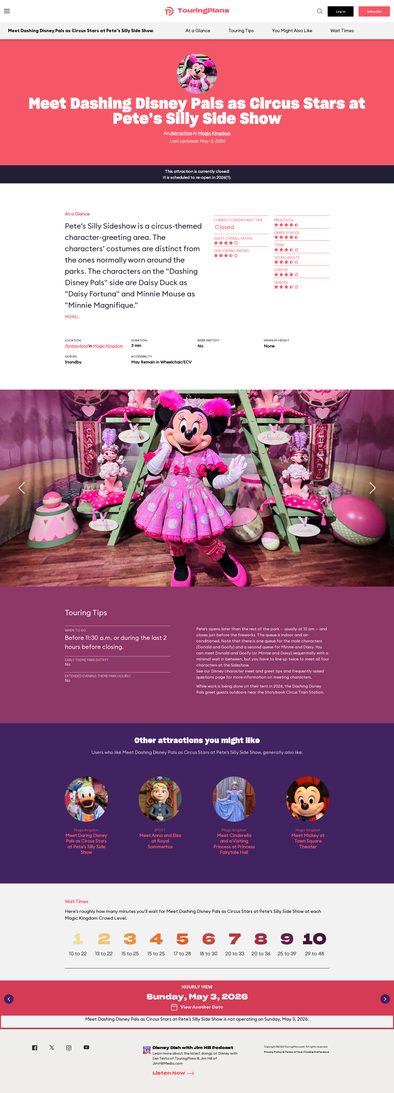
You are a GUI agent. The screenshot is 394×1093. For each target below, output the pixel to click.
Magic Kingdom (214, 133)
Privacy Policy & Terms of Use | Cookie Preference (296, 1052)
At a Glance (197, 30)
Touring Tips (241, 30)
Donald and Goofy (215, 646)
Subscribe (374, 11)
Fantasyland (76, 345)
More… (72, 316)
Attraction (181, 133)
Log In (340, 11)
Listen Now (175, 1073)
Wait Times (342, 30)
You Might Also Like (292, 30)
